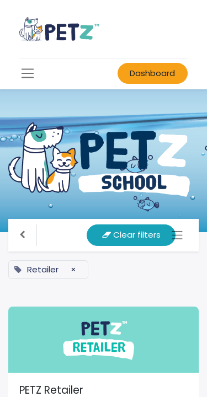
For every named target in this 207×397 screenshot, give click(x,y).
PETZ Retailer (51, 390)
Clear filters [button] (131, 234)
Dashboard (152, 73)
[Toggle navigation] (177, 235)
